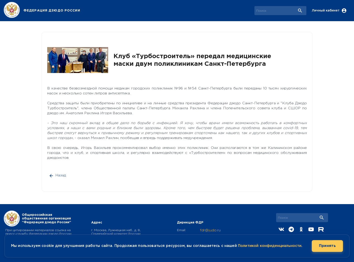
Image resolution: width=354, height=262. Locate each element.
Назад (57, 175)
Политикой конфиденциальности (269, 246)
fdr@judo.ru (210, 230)
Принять (327, 246)
